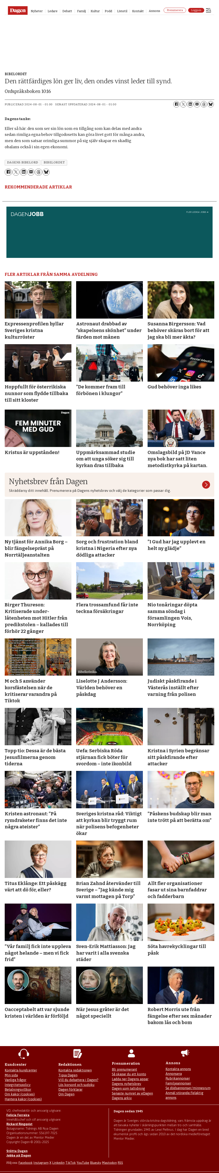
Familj (81, 11)
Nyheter (37, 11)
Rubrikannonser (178, 1078)
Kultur (95, 11)
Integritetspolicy (18, 1085)
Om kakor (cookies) (20, 1094)
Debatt (67, 11)
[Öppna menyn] (208, 10)
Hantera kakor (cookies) (23, 1099)
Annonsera (174, 1074)
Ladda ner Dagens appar (130, 1079)
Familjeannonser (178, 1083)
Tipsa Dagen (67, 1075)
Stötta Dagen (17, 1151)
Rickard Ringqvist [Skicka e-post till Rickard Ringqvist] (19, 1124)
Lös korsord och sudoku (76, 1085)
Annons (154, 11)
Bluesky (95, 1162)
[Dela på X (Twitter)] (183, 104)
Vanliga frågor (15, 1080)
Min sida (11, 1075)
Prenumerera (175, 10)
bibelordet (54, 162)
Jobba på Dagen (18, 1155)
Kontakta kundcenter (21, 1070)
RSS (120, 1162)
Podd (108, 11)
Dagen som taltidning (128, 1088)
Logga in (196, 10)
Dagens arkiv (122, 1098)
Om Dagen (66, 1094)
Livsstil (122, 11)
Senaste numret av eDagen (132, 1093)
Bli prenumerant (124, 1069)
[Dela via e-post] (197, 104)
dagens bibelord (22, 162)
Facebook (25, 1162)
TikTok (70, 1162)
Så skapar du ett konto (129, 1074)
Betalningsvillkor (18, 1089)
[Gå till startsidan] (17, 10)
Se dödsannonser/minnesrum (188, 1088)
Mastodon (109, 1162)
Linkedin (58, 1162)
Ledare (53, 11)
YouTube (83, 1162)
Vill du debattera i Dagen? (78, 1080)
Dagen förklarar (70, 1089)
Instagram (41, 1162)
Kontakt (138, 11)
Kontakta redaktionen (75, 1070)
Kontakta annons (178, 1069)
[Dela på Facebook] (176, 104)
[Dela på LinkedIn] (190, 104)
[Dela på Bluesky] (210, 104)
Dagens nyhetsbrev (126, 1084)
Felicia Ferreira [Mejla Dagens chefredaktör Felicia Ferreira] (18, 1115)
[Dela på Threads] (204, 104)
